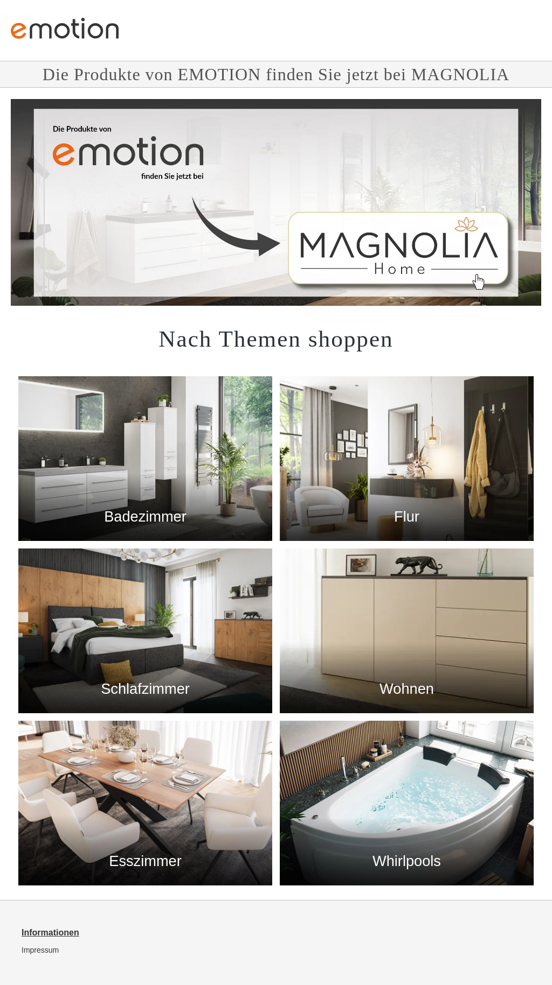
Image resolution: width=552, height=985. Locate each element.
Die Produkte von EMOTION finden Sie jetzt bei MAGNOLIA (276, 74)
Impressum (40, 950)
